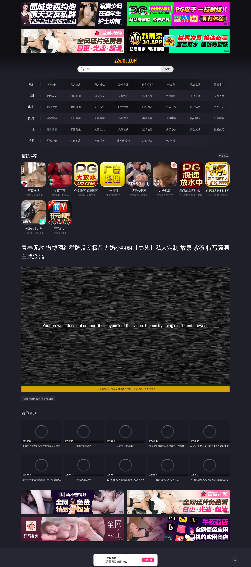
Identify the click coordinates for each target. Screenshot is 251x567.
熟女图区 (195, 118)
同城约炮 (52, 140)
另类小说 (171, 129)
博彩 (31, 84)
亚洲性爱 (52, 107)
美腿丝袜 (147, 118)
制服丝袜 (147, 107)
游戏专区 (123, 84)
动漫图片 (123, 118)
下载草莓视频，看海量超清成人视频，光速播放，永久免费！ (161, 389)
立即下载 (147, 559)
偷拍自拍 (75, 107)
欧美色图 (99, 118)
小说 (31, 129)
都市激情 (52, 129)
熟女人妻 (147, 95)
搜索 (167, 69)
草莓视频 (99, 140)
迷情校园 (147, 129)
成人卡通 (99, 107)
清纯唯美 (171, 118)
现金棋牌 (195, 84)
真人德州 (75, 84)
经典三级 (171, 107)
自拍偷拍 (75, 95)
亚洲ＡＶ (52, 95)
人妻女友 (99, 129)
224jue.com (125, 61)
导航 (31, 140)
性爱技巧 (219, 129)
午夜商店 (75, 140)
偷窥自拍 (52, 118)
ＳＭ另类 (219, 95)
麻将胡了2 (147, 84)
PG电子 (51, 84)
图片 (31, 118)
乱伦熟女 (195, 107)
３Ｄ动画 (123, 95)
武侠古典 (123, 129)
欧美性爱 (123, 107)
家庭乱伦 (75, 129)
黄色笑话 (195, 129)
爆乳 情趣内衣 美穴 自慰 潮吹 (38, 398)
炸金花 (171, 84)
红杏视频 (147, 140)
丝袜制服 (171, 95)
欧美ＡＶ (99, 95)
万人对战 (99, 84)
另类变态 (219, 107)
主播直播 (195, 95)
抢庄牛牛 (219, 84)
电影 (31, 107)
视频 (31, 95)
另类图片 (219, 118)
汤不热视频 (123, 140)
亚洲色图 (75, 118)
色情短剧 (171, 140)
